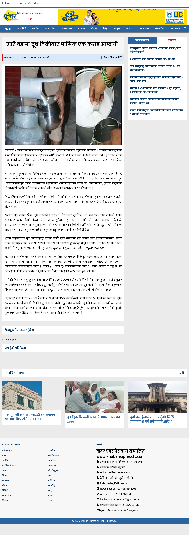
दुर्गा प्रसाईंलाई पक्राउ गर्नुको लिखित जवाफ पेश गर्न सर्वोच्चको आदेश (155, 68)
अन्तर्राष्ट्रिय (160, 28)
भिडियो (5, 490)
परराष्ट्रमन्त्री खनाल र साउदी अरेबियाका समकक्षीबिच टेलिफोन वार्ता (155, 50)
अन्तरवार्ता (66, 28)
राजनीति (21, 28)
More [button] (174, 28)
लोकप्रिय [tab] (172, 40)
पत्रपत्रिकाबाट (53, 456)
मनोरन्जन (144, 28)
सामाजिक (50, 28)
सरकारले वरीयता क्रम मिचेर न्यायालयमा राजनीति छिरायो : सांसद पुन (154, 101)
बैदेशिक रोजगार (9, 466)
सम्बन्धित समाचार (15, 373)
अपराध (81, 28)
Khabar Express (10, 340)
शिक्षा (105, 28)
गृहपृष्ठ (9, 28)
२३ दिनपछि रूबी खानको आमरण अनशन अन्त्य (152, 59)
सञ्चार (117, 28)
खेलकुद (51, 490)
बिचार (94, 28)
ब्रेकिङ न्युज (7, 451)
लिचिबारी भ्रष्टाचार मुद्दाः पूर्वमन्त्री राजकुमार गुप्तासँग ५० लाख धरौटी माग (157, 79)
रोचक (4, 485)
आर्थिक (35, 28)
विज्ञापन (5, 500)
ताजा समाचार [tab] (142, 40)
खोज (4, 456)
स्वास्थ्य (129, 28)
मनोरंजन (51, 480)
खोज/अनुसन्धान (54, 470)
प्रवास (50, 495)
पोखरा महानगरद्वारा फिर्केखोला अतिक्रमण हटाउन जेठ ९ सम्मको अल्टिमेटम (156, 112)
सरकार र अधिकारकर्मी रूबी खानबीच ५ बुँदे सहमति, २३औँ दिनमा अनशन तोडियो (155, 90)
